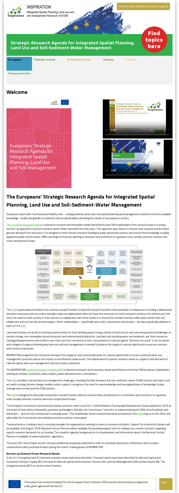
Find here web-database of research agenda (143, 6)
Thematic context (44, 60)
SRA (14, 310)
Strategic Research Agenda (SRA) (44, 370)
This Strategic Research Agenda (24, 225)
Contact (131, 60)
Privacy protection (19, 73)
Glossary (108, 60)
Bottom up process (79, 60)
